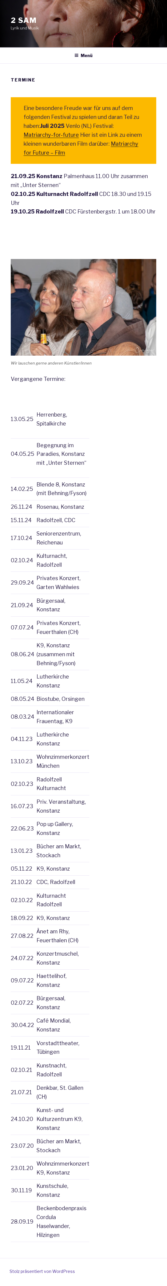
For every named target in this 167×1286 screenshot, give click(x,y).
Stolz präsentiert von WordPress (42, 1271)
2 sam (24, 20)
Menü (83, 55)
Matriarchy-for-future (51, 135)
